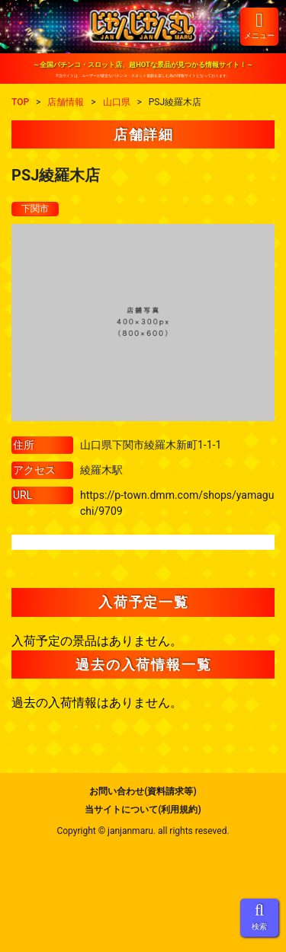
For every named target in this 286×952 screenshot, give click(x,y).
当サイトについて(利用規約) (143, 809)
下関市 (35, 208)
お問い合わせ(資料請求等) (142, 791)
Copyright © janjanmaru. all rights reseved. (142, 831)
